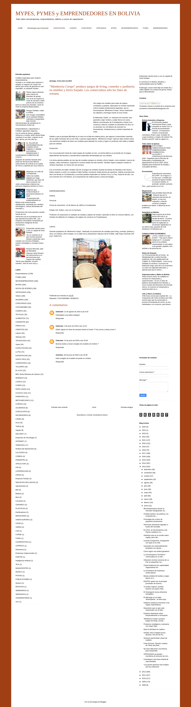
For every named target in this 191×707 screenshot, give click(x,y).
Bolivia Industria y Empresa (153, 120)
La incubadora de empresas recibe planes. (154, 572)
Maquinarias (147, 191)
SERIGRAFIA (21, 594)
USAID (18, 523)
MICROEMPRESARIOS (129, 28)
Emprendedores (22, 274)
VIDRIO (18, 527)
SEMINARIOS (21, 590)
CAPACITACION (59, 28)
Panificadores (21, 512)
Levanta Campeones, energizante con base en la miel (156, 542)
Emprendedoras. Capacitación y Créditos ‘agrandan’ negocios (28, 130)
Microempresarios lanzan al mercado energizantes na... (155, 510)
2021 (144, 440)
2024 (144, 430)
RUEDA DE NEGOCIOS (25, 449)
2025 (144, 427)
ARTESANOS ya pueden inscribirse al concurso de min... (156, 655)
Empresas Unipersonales (25, 553)
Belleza (18, 494)
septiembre (148, 479)
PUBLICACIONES (22, 579)
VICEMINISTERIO (22, 598)
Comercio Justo (21, 393)
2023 (144, 433)
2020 (144, 443)
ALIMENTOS (20, 318)
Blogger (103, 702)
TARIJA (18, 426)
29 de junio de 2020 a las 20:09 (75, 355)
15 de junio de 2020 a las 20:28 (76, 340)
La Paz (18, 352)
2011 (144, 675)
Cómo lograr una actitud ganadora (156, 551)
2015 (144, 460)
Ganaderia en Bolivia (150, 212)
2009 (144, 682)
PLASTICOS (20, 508)
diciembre (148, 469)
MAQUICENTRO (22, 568)
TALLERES (20, 367)
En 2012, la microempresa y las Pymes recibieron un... (155, 531)
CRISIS (18, 475)
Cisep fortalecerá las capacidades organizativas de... (156, 566)
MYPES (113, 28)
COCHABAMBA (63, 298)
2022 (144, 437)
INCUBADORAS (22, 415)
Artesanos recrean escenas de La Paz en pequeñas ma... (156, 561)
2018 (144, 450)
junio (146, 489)
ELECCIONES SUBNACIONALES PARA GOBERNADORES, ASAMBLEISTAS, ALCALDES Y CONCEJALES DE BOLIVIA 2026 (157, 152)
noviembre (148, 473)
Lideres (18, 333)
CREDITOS (20, 329)
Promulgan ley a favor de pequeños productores (153, 520)
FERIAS (19, 326)
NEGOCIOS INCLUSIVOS (25, 482)
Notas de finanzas (149, 253)
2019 (144, 447)
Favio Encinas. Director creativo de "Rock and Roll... (156, 644)
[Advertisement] (94, 52)
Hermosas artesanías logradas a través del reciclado (156, 526)
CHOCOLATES (21, 412)
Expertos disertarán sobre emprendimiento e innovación (156, 614)
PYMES (145, 28)
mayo (146, 493)
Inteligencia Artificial (23, 561)
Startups (19, 337)
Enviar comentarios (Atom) (97, 415)
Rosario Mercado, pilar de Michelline (34, 250)
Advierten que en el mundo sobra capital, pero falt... (156, 536)
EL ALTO (19, 370)
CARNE (19, 534)
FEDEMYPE (20, 460)
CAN (17, 531)
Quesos (18, 583)
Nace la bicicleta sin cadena (154, 629)
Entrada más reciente (59, 407)
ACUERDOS (20, 408)
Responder (60, 318)
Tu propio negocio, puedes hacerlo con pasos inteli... (154, 588)
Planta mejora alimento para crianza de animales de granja (35, 94)
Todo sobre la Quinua (150, 144)
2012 (144, 672)
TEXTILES (20, 314)
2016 (144, 457)
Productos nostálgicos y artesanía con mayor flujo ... (156, 625)
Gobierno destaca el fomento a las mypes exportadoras (156, 604)
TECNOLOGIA (21, 341)
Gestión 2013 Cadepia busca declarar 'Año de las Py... (154, 634)
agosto (147, 483)
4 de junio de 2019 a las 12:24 (75, 326)
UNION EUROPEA (23, 520)
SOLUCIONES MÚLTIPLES (162, 193)
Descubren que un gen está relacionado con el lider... (154, 609)
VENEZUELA (21, 445)
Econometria (147, 171)
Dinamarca (20, 549)
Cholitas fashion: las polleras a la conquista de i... (156, 515)
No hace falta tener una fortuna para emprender (155, 650)
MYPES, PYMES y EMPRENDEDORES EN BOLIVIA (78, 13)
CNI (17, 467)
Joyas (18, 344)
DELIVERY (20, 434)
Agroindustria (21, 486)
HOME (20, 28)
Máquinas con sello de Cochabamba (34, 173)
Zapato (18, 430)
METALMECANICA (23, 400)
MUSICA (19, 572)
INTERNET (20, 441)
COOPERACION (22, 471)
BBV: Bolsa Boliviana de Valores (28, 374)
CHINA (18, 538)
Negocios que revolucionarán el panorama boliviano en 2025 (35, 193)
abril (146, 496)
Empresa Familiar (22, 479)
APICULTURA (21, 464)
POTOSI (19, 576)
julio (145, 486)
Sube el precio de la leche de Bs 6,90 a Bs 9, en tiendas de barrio (161, 216)
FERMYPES (20, 397)
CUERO (19, 385)
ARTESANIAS (101, 28)
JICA (17, 564)
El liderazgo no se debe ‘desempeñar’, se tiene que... (155, 598)
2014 (144, 463)
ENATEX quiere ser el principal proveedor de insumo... (155, 582)
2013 (144, 467)
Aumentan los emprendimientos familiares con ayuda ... (155, 547)
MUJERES (20, 300)
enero (146, 506)
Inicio (94, 407)
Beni (17, 497)
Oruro (18, 423)
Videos (18, 296)
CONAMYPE (20, 322)
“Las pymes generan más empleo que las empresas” (156, 666)
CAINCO (19, 382)
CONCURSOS (86, 28)
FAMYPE (19, 557)
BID (17, 490)
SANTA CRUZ (21, 359)
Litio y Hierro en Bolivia (151, 294)
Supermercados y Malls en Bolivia (156, 274)
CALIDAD (19, 501)
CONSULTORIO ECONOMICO (154, 234)
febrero (147, 502)
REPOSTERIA (21, 516)
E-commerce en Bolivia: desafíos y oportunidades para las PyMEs (152, 83)
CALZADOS (20, 452)
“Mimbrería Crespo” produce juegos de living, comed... (154, 620)
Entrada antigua (127, 407)
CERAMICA (20, 505)
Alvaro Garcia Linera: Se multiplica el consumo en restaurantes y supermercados (155, 279)
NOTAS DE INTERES (24, 288)
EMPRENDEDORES (160, 28)
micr (17, 602)
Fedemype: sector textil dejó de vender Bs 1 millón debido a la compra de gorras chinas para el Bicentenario (155, 90)
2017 (144, 453)
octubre (147, 476)
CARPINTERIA (21, 363)
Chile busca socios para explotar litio (155, 296)
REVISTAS (20, 587)
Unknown (59, 312)
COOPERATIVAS (22, 542)
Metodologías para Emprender (38, 28)
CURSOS (19, 404)
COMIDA (19, 456)
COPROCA (20, 546)
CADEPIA (73, 28)
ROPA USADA (21, 389)
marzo (146, 499)
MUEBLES (74, 298)
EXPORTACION (22, 356)
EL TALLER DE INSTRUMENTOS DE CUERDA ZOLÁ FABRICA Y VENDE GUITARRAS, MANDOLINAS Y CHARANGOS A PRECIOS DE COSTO (29, 150)
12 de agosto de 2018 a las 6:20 (76, 312)
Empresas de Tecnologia (25, 438)
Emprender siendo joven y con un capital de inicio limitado (35, 230)
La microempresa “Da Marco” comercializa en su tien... (155, 556)
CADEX (18, 419)
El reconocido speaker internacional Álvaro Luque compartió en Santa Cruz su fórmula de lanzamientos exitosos (162, 126)
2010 (144, 678)
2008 (144, 685)
